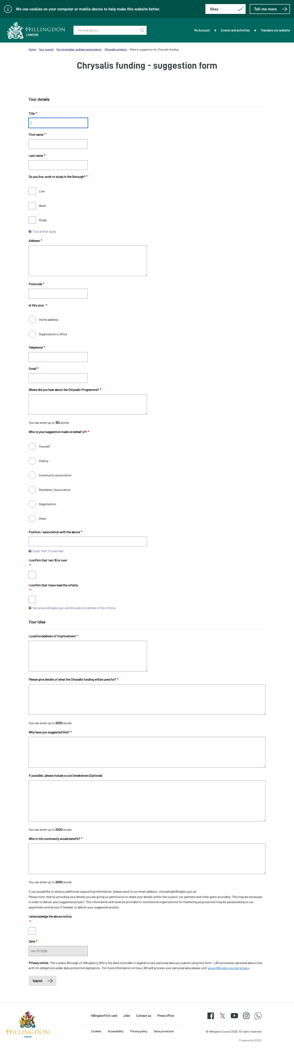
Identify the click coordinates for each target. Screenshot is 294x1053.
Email (34, 368)
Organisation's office (53, 334)
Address (35, 240)
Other (42, 518)
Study (43, 220)
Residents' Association (55, 490)
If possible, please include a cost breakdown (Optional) (65, 775)
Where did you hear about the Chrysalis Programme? (65, 390)
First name (37, 134)
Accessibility (115, 1031)
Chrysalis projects (116, 49)
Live (42, 191)
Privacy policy (138, 1031)
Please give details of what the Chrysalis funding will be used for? (73, 679)
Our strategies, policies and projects (78, 49)
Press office (165, 1015)
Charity (43, 461)
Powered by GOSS (250, 1040)
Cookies (96, 1031)
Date (33, 941)
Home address (48, 319)
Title (33, 113)
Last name (37, 155)
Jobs (126, 1015)
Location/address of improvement (53, 636)
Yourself (44, 446)
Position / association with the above (55, 532)
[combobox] (106, 30)
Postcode (36, 284)
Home (32, 49)
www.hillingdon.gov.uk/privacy (228, 968)
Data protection (164, 1031)
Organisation (47, 504)
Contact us (143, 1015)
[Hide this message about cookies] (225, 9)
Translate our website (275, 30)
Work (42, 206)
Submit (37, 981)
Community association (55, 475)
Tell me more (270, 9)
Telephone (37, 347)
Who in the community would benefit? (55, 839)
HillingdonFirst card (104, 1015)
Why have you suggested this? (50, 732)
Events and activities (235, 30)
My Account (202, 30)
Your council (46, 49)
